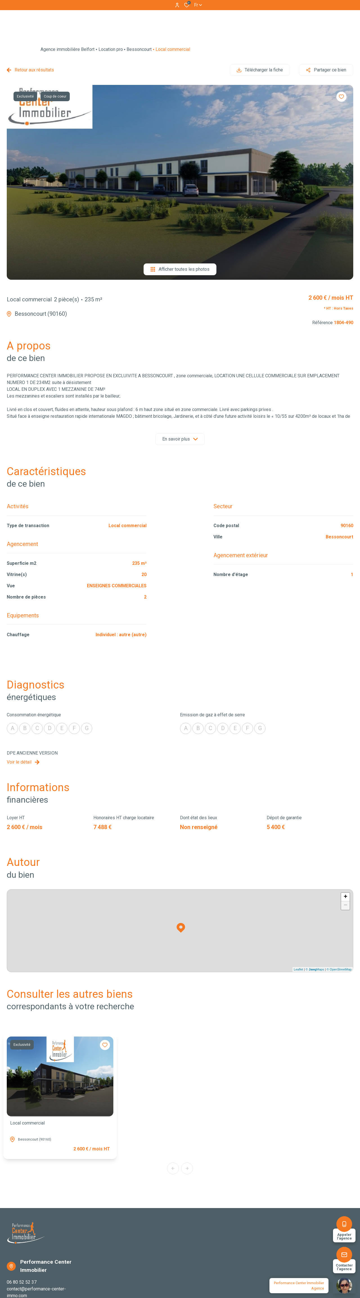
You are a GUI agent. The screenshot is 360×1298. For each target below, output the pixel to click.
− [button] (345, 905)
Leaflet (298, 969)
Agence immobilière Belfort (67, 49)
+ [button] (345, 897)
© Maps (315, 969)
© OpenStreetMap (339, 969)
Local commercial (27, 1123)
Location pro (110, 49)
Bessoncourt (139, 49)
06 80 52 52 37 (22, 1282)
